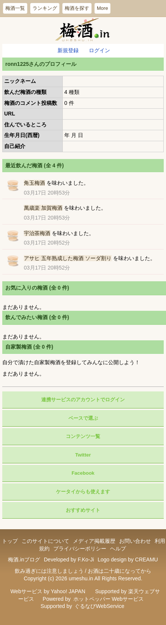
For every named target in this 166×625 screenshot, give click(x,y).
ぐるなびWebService (99, 606)
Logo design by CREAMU (128, 559)
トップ (10, 541)
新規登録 (68, 50)
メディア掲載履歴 (94, 541)
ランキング (45, 8)
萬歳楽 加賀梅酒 (43, 208)
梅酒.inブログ (24, 559)
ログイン (99, 50)
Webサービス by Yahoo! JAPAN (47, 591)
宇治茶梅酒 (37, 233)
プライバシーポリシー (79, 549)
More (102, 8)
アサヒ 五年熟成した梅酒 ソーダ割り (68, 258)
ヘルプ (118, 549)
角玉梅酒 (34, 183)
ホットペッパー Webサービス (108, 599)
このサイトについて (45, 541)
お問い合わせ (135, 541)
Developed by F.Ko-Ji (69, 559)
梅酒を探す (77, 8)
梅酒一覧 (15, 8)
